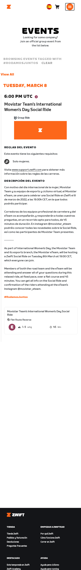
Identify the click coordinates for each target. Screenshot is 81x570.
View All (7, 74)
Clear (47, 63)
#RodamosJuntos (16, 297)
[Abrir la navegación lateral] (69, 6)
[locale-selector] (49, 6)
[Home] (9, 7)
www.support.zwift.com (27, 169)
